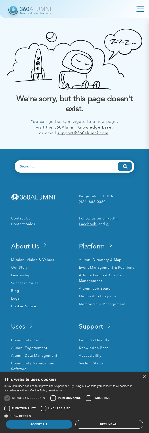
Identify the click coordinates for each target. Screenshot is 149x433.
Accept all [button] (39, 424)
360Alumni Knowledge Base (83, 127)
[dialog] (74, 402)
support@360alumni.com (83, 133)
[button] (74, 416)
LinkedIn (110, 218)
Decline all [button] (109, 424)
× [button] (144, 377)
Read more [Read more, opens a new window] (55, 390)
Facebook (87, 224)
